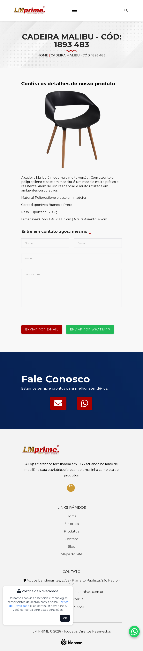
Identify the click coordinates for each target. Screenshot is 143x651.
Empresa (71, 524)
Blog (71, 546)
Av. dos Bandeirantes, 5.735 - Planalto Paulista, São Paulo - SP (72, 582)
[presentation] (50, 314)
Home (43, 55)
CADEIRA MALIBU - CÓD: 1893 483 (78, 55)
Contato (71, 539)
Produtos (71, 531)
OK (65, 618)
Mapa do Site (71, 554)
